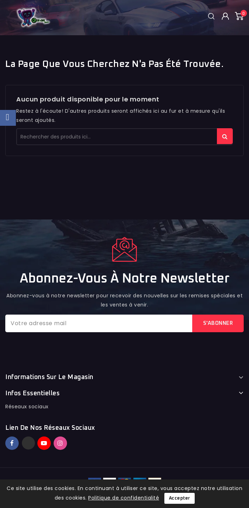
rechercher (225, 136)
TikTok (70, 440)
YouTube (44, 443)
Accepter (179, 498)
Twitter (28, 443)
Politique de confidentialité (123, 497)
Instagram (61, 443)
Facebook (12, 443)
